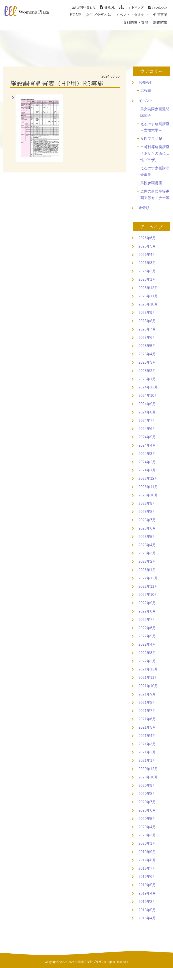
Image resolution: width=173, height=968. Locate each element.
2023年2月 (147, 561)
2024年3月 (147, 454)
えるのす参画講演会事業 (154, 171)
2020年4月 (147, 827)
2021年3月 (147, 744)
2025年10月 (148, 304)
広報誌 (145, 90)
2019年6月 (147, 877)
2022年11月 (148, 586)
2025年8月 (147, 321)
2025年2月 (147, 371)
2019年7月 (147, 868)
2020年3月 (147, 835)
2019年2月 (147, 902)
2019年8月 (147, 860)
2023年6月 (147, 528)
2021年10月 (148, 686)
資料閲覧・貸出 (135, 22)
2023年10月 (148, 495)
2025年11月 (148, 296)
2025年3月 (147, 362)
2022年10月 (148, 594)
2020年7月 (147, 802)
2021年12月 (148, 669)
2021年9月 (147, 694)
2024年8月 (147, 412)
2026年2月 (147, 271)
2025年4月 (147, 354)
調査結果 (160, 22)
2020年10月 (148, 777)
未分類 (144, 208)
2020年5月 (147, 819)
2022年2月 (147, 661)
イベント (146, 101)
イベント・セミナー (132, 14)
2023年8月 (147, 512)
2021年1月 (147, 760)
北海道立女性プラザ (88, 961)
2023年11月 (148, 487)
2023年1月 (147, 570)
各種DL (107, 7)
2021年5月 (147, 727)
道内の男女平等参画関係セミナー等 (154, 194)
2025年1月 (147, 379)
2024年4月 (147, 445)
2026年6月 (147, 238)
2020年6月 (147, 810)
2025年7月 (147, 329)
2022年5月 (147, 636)
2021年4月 (147, 736)
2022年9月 (147, 603)
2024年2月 (147, 462)
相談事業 (160, 14)
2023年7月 (147, 520)
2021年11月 (148, 677)
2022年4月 (147, 644)
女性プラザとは (98, 14)
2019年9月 (147, 852)
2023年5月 (147, 537)
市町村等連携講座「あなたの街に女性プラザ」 (154, 153)
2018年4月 (147, 918)
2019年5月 (147, 885)
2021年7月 (147, 711)
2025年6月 (147, 337)
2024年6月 (147, 429)
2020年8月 (147, 794)
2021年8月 (147, 702)
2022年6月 (147, 628)
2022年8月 (147, 611)
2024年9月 (147, 404)
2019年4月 (147, 893)
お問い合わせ (84, 7)
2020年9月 (147, 785)
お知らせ (146, 82)
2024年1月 (147, 470)
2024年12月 (148, 387)
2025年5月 (147, 346)
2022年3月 (147, 653)
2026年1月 (147, 279)
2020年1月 (147, 843)
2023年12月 (148, 478)
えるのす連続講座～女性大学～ (154, 127)
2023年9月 (147, 503)
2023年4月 (147, 545)
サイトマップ (131, 7)
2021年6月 (147, 719)
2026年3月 (147, 263)
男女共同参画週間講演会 (154, 112)
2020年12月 (148, 769)
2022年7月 (147, 620)
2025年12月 (148, 288)
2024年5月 (147, 437)
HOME (75, 14)
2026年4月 (147, 255)
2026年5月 (147, 246)
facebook (157, 7)
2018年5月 (147, 910)
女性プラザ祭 (151, 138)
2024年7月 (147, 420)
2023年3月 (147, 553)
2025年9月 (147, 312)
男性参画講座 (151, 183)
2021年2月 (147, 752)
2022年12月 (148, 578)
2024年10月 (148, 395)
